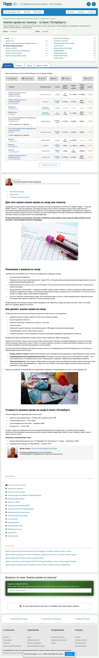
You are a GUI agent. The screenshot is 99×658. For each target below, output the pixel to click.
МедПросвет (12, 112)
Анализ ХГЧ (10, 41)
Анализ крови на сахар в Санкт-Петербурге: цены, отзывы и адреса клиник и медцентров (37, 565)
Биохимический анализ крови (64, 43)
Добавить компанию (33, 640)
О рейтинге (6, 643)
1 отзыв (57, 94)
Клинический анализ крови (63, 48)
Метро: (5, 31)
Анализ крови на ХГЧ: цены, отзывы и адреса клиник (24, 558)
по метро (91, 12)
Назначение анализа (17, 191)
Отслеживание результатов (59, 640)
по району (80, 12)
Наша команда (7, 640)
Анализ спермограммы (61, 38)
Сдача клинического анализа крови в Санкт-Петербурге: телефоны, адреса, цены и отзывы (38, 551)
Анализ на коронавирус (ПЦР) (16, 55)
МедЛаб (11, 139)
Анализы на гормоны (61, 41)
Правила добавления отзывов (36, 646)
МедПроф (11, 107)
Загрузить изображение (34, 643)
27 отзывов (57, 113)
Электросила (46, 151)
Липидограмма (59, 50)
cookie (39, 654)
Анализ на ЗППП (11, 48)
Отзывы (38, 12)
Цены (27, 12)
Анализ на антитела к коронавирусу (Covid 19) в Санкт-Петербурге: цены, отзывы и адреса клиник (40, 561)
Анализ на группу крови (14, 53)
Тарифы (53, 643)
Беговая (45, 101)
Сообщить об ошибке (81, 640)
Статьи (29, 637)
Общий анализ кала (60, 53)
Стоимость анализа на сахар (19, 197)
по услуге (71, 12)
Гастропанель (58, 45)
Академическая (46, 121)
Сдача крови (14, 194)
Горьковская (46, 157)
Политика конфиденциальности (12, 646)
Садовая (45, 145)
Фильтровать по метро (18, 619)
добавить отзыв (57, 101)
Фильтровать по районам (51, 619)
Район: (37, 31)
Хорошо (69, 654)
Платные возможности (57, 637)
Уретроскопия (58, 58)
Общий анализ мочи (60, 55)
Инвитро (11, 145)
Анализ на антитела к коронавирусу (18, 50)
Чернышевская (45, 140)
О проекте (6, 637)
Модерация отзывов (81, 646)
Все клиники (12, 12)
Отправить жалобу (80, 643)
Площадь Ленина (45, 132)
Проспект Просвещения (45, 107)
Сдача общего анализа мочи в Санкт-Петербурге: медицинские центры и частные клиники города (40, 555)
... (8, 482)
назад (11, 38)
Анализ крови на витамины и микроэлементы (21, 43)
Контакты (78, 637)
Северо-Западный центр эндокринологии (17, 93)
